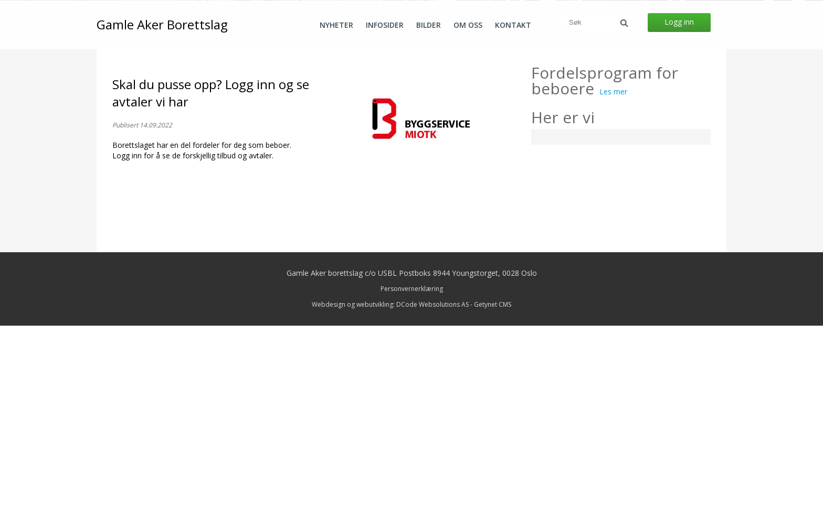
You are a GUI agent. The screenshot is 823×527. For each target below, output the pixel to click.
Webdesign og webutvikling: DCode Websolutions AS (390, 505)
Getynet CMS (492, 505)
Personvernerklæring (412, 490)
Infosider (385, 25)
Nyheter (336, 25)
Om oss (467, 25)
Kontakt (513, 25)
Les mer (613, 293)
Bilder (428, 25)
